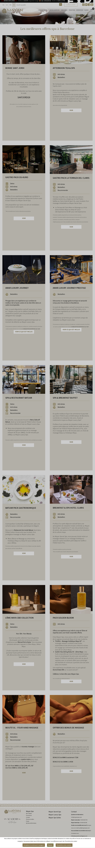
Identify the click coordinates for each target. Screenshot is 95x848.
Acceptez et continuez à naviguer (34, 845)
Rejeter (50, 845)
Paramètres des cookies (64, 845)
